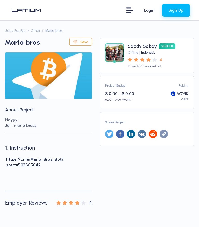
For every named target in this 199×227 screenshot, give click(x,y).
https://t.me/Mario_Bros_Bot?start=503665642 (34, 162)
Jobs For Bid (15, 30)
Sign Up (176, 10)
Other (35, 30)
